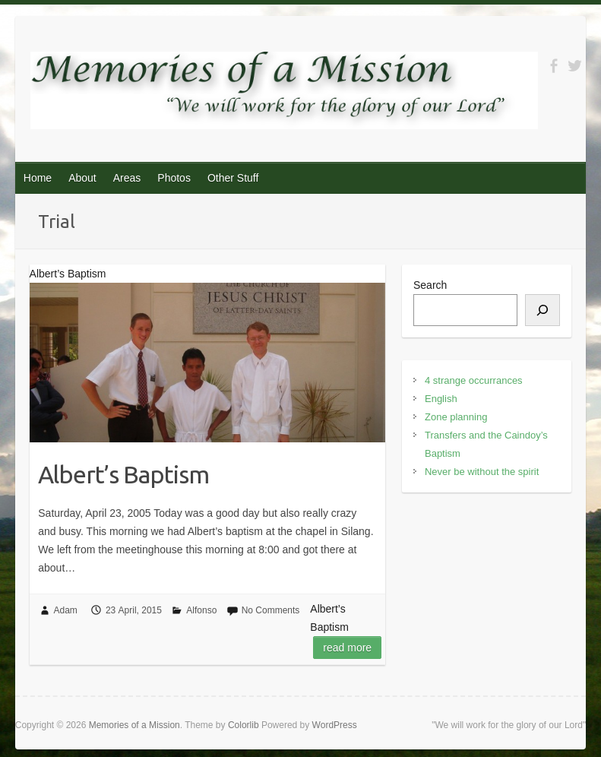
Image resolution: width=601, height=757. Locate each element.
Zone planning (456, 417)
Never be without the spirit (482, 471)
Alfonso (201, 610)
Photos (174, 178)
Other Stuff (232, 178)
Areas (127, 178)
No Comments (271, 610)
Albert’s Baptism (123, 474)
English (441, 398)
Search (430, 285)
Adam (65, 610)
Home (38, 178)
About (82, 178)
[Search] (542, 310)
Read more (347, 647)
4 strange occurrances (474, 380)
